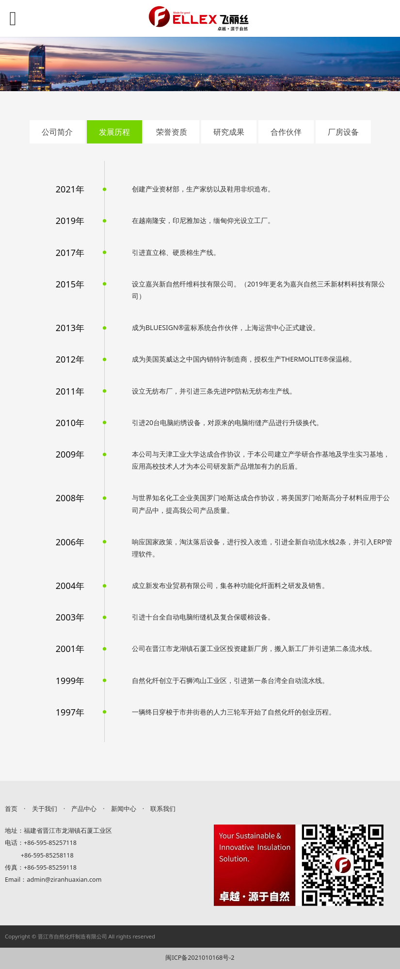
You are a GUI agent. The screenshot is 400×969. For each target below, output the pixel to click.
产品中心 (83, 809)
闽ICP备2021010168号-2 (199, 957)
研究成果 (228, 132)
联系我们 (163, 809)
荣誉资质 (171, 132)
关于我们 (44, 809)
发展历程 (114, 132)
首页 (11, 809)
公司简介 (57, 132)
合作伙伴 (286, 132)
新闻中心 (123, 809)
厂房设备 (343, 132)
